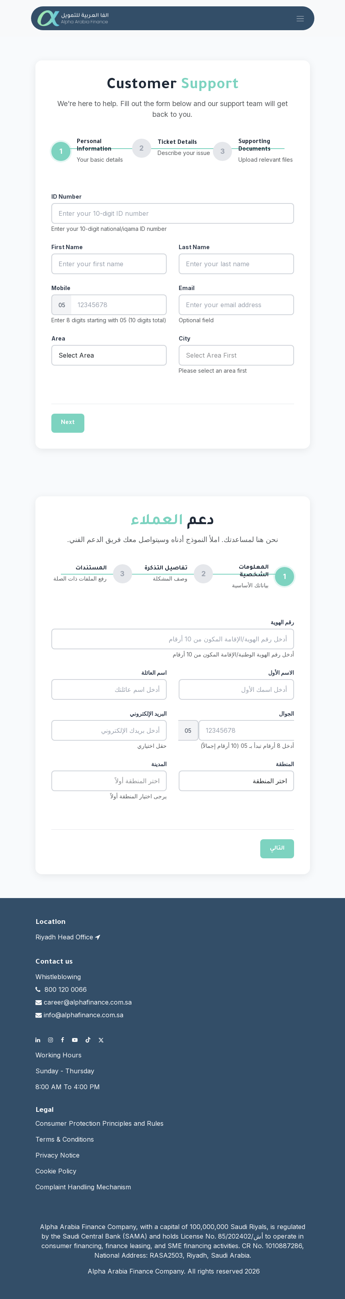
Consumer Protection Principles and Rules (99, 1123)
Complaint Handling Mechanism (83, 1187)
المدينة (159, 764)
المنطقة (285, 764)
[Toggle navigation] (300, 18)
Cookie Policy (55, 1171)
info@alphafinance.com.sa (83, 1015)
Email (187, 288)
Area (58, 338)
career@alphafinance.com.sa (88, 1002)
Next (68, 423)
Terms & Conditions (64, 1139)
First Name (67, 247)
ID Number (66, 196)
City (184, 338)
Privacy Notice (57, 1155)
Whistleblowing (58, 977)
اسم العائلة (154, 672)
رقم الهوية (282, 622)
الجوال (286, 713)
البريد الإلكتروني (148, 713)
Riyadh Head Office (67, 937)
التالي (277, 849)
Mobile (60, 288)
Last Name (194, 247)
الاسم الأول (281, 672)
